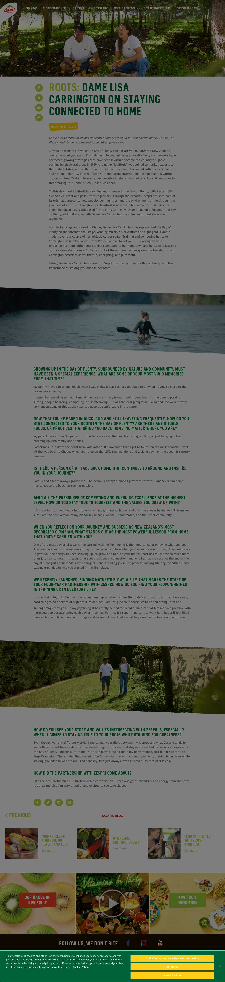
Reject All (172, 967)
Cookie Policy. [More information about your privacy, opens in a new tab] (81, 968)
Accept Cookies (172, 976)
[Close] (220, 966)
